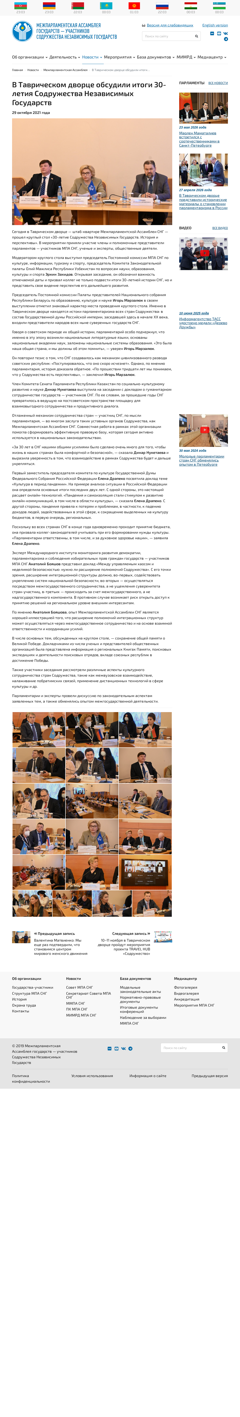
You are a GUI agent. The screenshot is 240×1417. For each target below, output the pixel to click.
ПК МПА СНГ (77, 1018)
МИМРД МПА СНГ (81, 1024)
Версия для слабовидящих (170, 28)
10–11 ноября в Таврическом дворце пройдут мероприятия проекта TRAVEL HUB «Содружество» (124, 956)
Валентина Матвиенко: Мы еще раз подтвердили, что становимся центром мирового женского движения (61, 956)
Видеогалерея (186, 1002)
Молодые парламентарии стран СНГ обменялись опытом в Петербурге (201, 469)
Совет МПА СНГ (79, 996)
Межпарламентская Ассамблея (65, 79)
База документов (156, 60)
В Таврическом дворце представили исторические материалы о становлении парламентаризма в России (203, 210)
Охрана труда (24, 1014)
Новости (92, 60)
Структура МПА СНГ (29, 1002)
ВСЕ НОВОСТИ (218, 92)
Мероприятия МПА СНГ (194, 1014)
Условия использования (92, 1084)
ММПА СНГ (75, 1012)
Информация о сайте (148, 1084)
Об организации (30, 60)
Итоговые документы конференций (139, 1018)
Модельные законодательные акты (140, 998)
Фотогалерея (185, 996)
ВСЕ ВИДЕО (220, 237)
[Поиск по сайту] (171, 40)
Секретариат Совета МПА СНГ (88, 1004)
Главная (17, 79)
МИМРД (186, 60)
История (19, 1008)
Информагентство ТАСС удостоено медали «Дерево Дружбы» (203, 331)
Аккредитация (186, 1008)
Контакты (20, 1020)
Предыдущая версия (210, 1084)
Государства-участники (32, 996)
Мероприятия (119, 60)
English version (215, 28)
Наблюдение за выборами (143, 1026)
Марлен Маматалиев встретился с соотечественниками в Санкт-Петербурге (199, 147)
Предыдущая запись (54, 942)
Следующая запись (131, 942)
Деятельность (64, 60)
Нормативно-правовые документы (140, 1008)
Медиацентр (212, 60)
